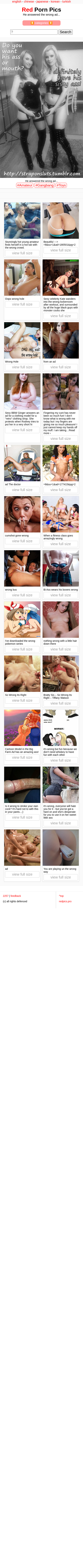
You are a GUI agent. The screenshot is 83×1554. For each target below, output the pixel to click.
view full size (22, 253)
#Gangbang (44, 185)
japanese (42, 1)
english (16, 1)
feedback (16, 895)
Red (27, 9)
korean (55, 1)
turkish (66, 1)
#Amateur (24, 185)
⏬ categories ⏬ (41, 23)
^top (61, 895)
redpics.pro (65, 901)
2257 (6, 895)
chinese (29, 1)
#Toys (61, 185)
